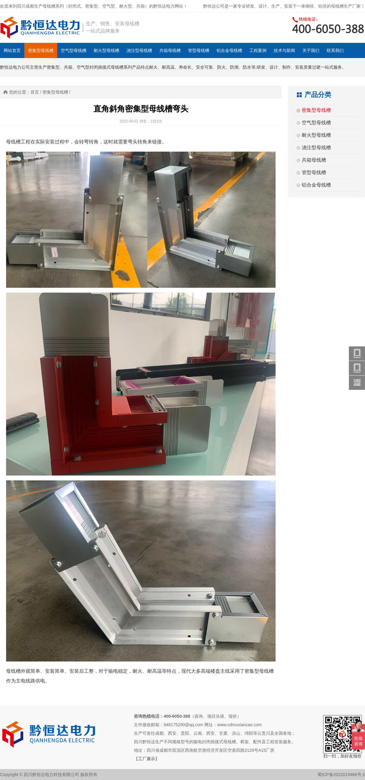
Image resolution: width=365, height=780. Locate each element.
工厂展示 (146, 758)
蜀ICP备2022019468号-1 (341, 774)
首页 (34, 92)
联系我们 (335, 50)
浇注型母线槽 (139, 50)
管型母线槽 (198, 50)
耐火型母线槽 (106, 50)
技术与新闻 (284, 50)
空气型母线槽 (73, 50)
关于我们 (310, 50)
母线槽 (13, 141)
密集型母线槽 (41, 50)
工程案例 (257, 50)
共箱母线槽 (170, 50)
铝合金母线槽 (229, 50)
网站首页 (12, 50)
